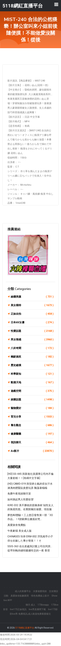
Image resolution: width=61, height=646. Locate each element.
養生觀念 (32, 425)
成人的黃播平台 (23, 591)
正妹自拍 (32, 314)
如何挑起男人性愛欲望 (20, 499)
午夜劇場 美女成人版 (19, 530)
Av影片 (32, 451)
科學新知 (32, 374)
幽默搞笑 (32, 356)
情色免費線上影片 (40, 595)
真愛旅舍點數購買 (20, 595)
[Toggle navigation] (56, 4)
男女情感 (32, 339)
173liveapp (43, 604)
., (56, 600)
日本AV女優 (32, 322)
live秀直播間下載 (37, 609)
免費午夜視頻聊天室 (19, 493)
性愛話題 (32, 331)
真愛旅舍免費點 (16, 525)
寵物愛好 (32, 408)
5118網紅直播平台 (24, 627)
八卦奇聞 (32, 348)
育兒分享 (32, 416)
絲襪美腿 (32, 296)
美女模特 (32, 305)
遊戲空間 (32, 391)
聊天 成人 (30, 604)
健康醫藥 (32, 434)
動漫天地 (32, 382)
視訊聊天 (32, 442)
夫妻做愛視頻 (40, 591)
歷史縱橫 (32, 365)
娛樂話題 (32, 399)
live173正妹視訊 (18, 609)
